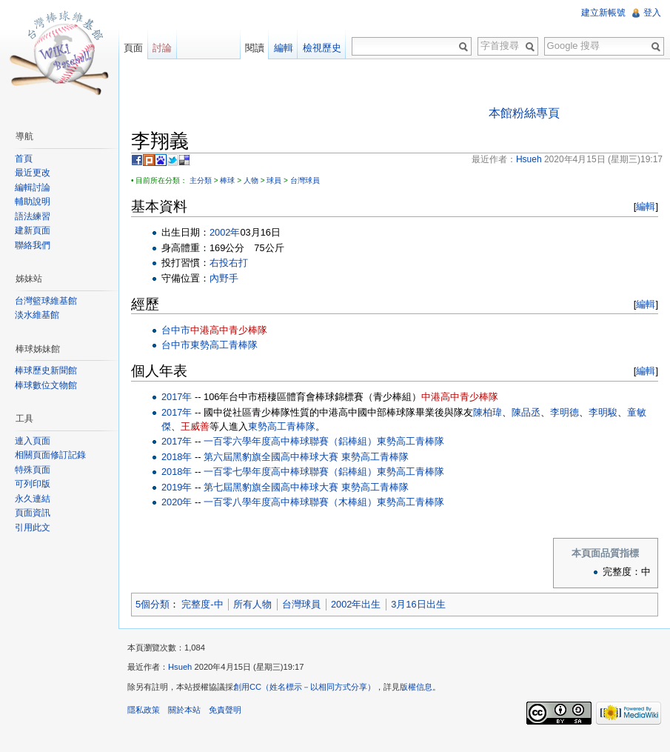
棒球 (227, 180)
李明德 (564, 412)
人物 (251, 180)
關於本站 (184, 709)
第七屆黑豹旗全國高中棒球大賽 (271, 487)
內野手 (224, 278)
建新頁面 (32, 230)
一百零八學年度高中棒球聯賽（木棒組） (290, 502)
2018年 (176, 456)
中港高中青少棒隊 (228, 330)
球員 (274, 180)
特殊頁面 (32, 470)
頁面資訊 (32, 513)
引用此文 (32, 527)
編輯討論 (32, 187)
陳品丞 (526, 412)
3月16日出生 (418, 604)
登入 (652, 12)
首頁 (24, 158)
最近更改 (32, 172)
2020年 (176, 502)
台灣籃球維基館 (46, 301)
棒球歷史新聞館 (46, 370)
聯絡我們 (32, 245)
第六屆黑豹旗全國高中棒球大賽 (271, 456)
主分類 (201, 180)
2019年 (176, 487)
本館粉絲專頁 (524, 113)
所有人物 (252, 604)
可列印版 (32, 484)
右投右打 (229, 262)
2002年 (225, 232)
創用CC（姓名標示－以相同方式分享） (304, 686)
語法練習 (32, 216)
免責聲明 (225, 709)
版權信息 (416, 686)
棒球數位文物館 (46, 385)
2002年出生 (356, 604)
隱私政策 (143, 709)
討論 (162, 47)
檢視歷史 (322, 47)
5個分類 (152, 604)
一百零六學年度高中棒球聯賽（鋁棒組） (290, 441)
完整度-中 (202, 604)
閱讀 (254, 47)
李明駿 (603, 412)
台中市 (175, 330)
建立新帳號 (603, 12)
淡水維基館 (37, 315)
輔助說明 (32, 201)
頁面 (133, 47)
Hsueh (180, 666)
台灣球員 (305, 180)
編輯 (645, 206)
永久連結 (32, 498)
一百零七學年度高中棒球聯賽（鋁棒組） (290, 471)
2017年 (176, 396)
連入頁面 (32, 441)
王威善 (195, 426)
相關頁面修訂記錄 (50, 455)
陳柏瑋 (487, 412)
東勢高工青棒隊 (224, 344)
